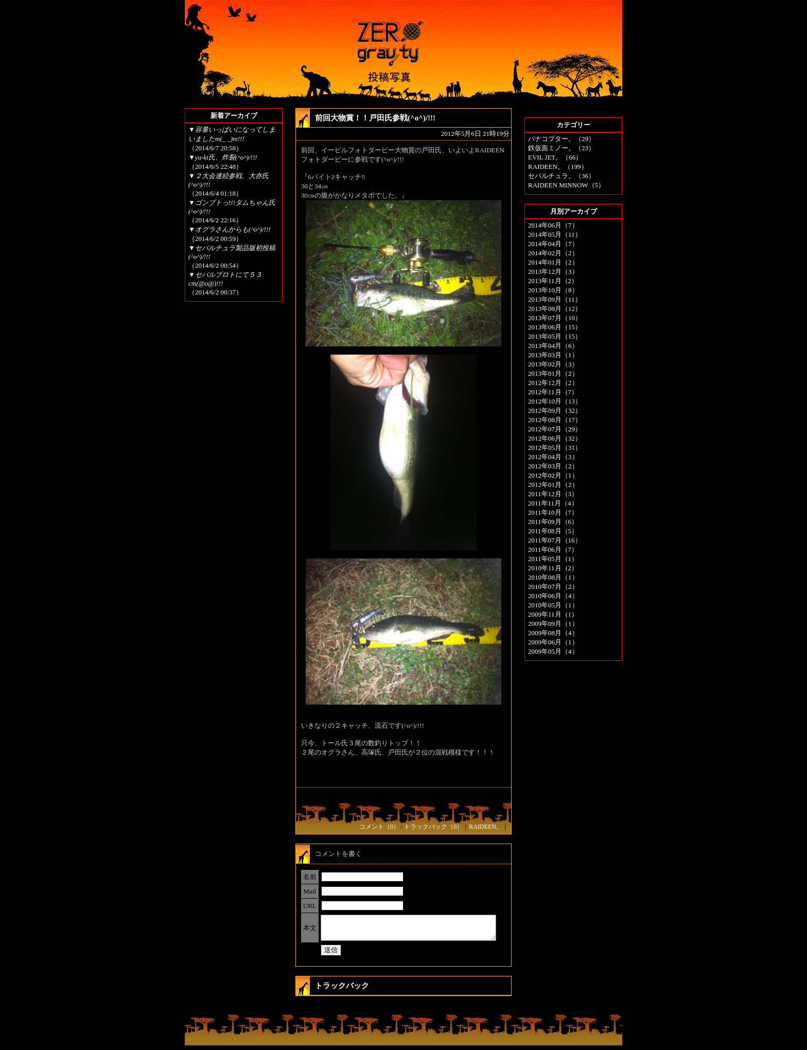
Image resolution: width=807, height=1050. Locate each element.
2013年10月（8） (553, 290)
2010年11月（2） (553, 568)
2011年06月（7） (553, 549)
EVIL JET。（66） (555, 157)
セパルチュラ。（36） (561, 176)
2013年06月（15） (555, 327)
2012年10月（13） (555, 401)
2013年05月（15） (555, 336)
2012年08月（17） (555, 420)
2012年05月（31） (555, 447)
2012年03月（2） (553, 466)
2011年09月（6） (553, 522)
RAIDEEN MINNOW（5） (566, 185)
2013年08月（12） (555, 308)
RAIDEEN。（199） (558, 166)
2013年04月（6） (553, 345)
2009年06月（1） (553, 642)
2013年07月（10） (555, 318)
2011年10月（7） (553, 512)
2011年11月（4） (553, 503)
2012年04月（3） (553, 457)
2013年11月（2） (553, 281)
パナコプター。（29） (561, 139)
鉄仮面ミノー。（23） (561, 148)
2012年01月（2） (553, 484)
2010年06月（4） (553, 596)
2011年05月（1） (553, 559)
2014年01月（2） (553, 262)
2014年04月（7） (553, 244)
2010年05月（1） (553, 605)
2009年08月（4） (553, 633)
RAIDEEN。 (485, 826)
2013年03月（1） (553, 355)
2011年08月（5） (553, 531)
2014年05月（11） (555, 234)
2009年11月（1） (553, 614)
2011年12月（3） (553, 494)
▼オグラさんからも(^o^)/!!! (229, 229)
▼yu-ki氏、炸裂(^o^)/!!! (222, 157)
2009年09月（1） (553, 623)
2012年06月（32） (555, 438)
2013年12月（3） (553, 271)
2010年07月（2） (553, 586)
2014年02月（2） (553, 253)
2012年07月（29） (555, 429)
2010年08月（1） (553, 577)
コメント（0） (379, 826)
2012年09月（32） (555, 410)
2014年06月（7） (553, 225)
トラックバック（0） (433, 826)
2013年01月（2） (553, 373)
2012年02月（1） (553, 475)
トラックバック (342, 990)
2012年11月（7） (553, 392)
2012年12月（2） (553, 383)
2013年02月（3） (553, 364)
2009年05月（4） (553, 651)
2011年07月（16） (555, 540)
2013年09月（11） (555, 299)
